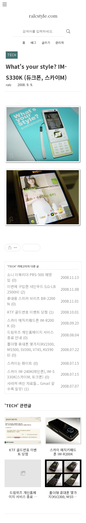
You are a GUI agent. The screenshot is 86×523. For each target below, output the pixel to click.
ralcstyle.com (43, 16)
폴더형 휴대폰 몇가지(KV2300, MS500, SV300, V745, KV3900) (31, 349)
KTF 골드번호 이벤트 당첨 (27, 312)
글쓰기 (46, 42)
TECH (12, 266)
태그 (33, 42)
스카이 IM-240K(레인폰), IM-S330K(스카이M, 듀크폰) (31, 374)
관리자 (59, 42)
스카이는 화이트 (19, 363)
